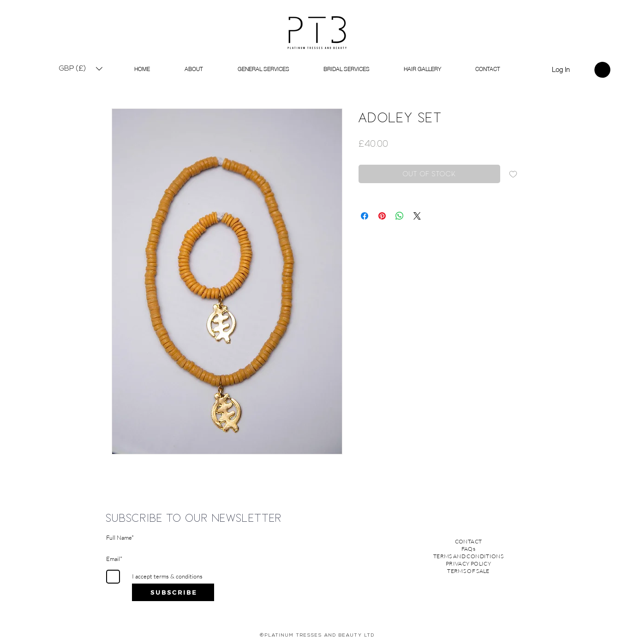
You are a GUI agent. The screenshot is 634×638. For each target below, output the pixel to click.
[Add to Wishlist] (513, 174)
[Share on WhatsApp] (399, 215)
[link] (602, 70)
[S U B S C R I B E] (173, 592)
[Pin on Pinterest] (382, 215)
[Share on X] (417, 215)
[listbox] (80, 68)
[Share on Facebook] (364, 215)
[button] (80, 68)
